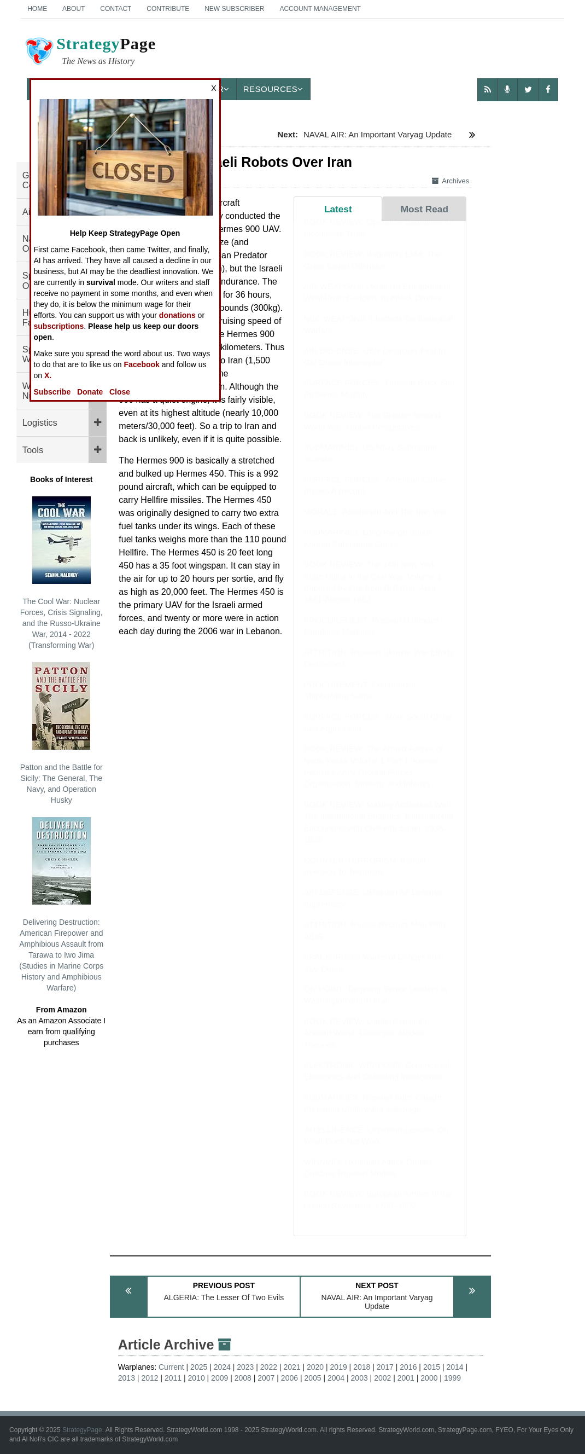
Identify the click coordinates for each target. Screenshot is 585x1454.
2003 (359, 1378)
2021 (291, 1367)
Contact (115, 9)
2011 (173, 1378)
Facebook (142, 364)
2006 (289, 1378)
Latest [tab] (338, 209)
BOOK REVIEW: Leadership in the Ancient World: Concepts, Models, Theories (367, 1043)
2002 (382, 1378)
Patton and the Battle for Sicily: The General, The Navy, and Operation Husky (61, 733)
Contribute (168, 9)
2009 (219, 1378)
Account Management (319, 9)
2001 (405, 1378)
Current (171, 1367)
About (73, 9)
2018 (361, 1367)
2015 (431, 1367)
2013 (126, 1378)
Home (37, 9)
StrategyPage (82, 1430)
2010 (196, 1378)
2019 (338, 1367)
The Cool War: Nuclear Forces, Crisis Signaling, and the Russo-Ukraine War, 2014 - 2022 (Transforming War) (61, 573)
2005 (312, 1378)
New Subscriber (234, 9)
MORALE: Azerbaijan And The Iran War (376, 522)
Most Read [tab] (424, 209)
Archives (450, 181)
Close (119, 391)
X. (47, 375)
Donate (90, 391)
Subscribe (52, 391)
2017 (385, 1367)
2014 (454, 1367)
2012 (149, 1378)
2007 (266, 1378)
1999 (452, 1378)
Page (90, 52)
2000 (428, 1378)
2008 (243, 1378)
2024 (222, 1367)
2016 (408, 1367)
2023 (245, 1367)
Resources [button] (273, 89)
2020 (315, 1367)
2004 (335, 1378)
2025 (198, 1367)
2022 (268, 1367)
